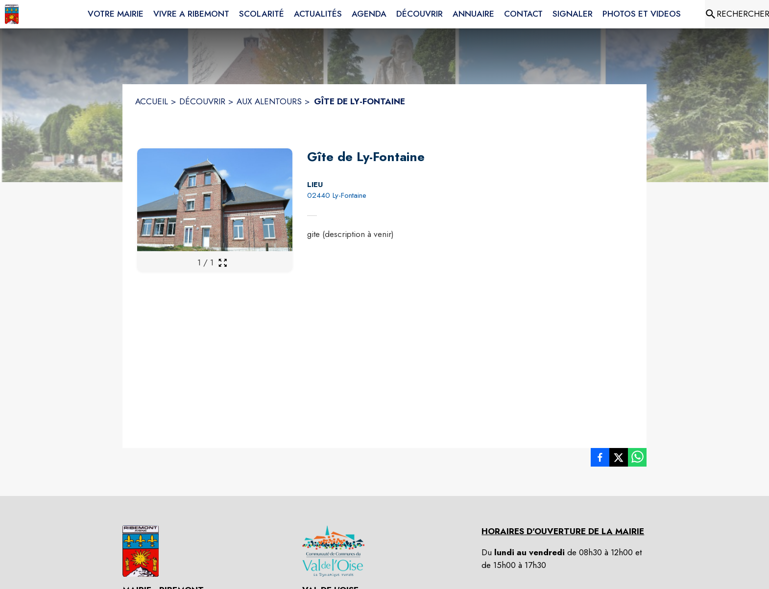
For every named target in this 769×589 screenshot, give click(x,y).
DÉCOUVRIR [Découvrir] (202, 101)
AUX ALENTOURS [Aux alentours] (269, 101)
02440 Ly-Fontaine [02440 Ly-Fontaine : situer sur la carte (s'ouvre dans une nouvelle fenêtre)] (336, 195)
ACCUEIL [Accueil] (151, 101)
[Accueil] (12, 14)
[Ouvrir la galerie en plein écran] (223, 263)
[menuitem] (115, 12)
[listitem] (600, 459)
